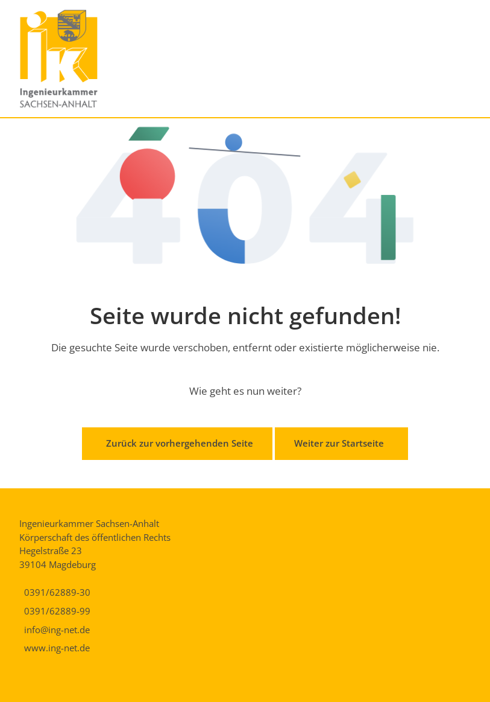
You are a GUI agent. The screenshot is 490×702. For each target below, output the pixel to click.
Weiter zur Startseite (339, 443)
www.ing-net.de (57, 648)
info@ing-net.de (57, 630)
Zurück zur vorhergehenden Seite (179, 443)
